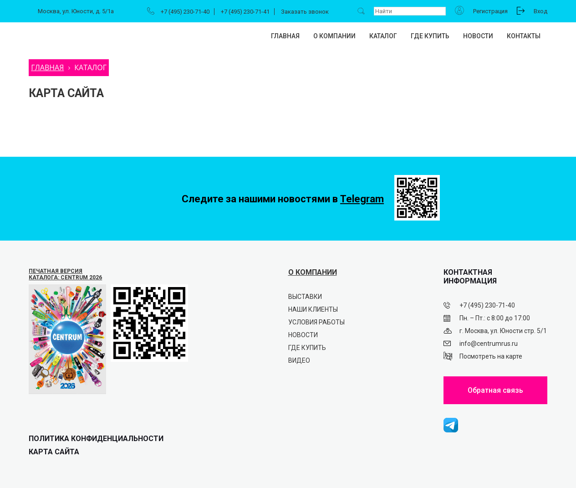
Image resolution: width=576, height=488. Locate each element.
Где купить (430, 36)
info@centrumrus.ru (488, 343)
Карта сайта (54, 451)
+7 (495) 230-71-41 (245, 11)
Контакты (523, 36)
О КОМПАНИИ (312, 272)
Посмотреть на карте (490, 356)
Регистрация (490, 11)
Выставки (305, 296)
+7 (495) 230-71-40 (185, 11)
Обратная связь (495, 390)
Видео (299, 360)
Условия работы (316, 322)
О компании (334, 36)
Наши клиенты (313, 309)
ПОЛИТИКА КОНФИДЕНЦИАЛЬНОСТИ (96, 438)
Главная (285, 36)
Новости (478, 36)
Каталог (383, 36)
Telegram (362, 199)
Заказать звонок (305, 11)
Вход (540, 11)
